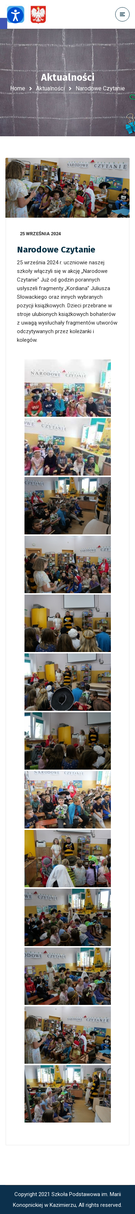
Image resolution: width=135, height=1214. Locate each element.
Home (17, 88)
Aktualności (50, 88)
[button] (3, 23)
